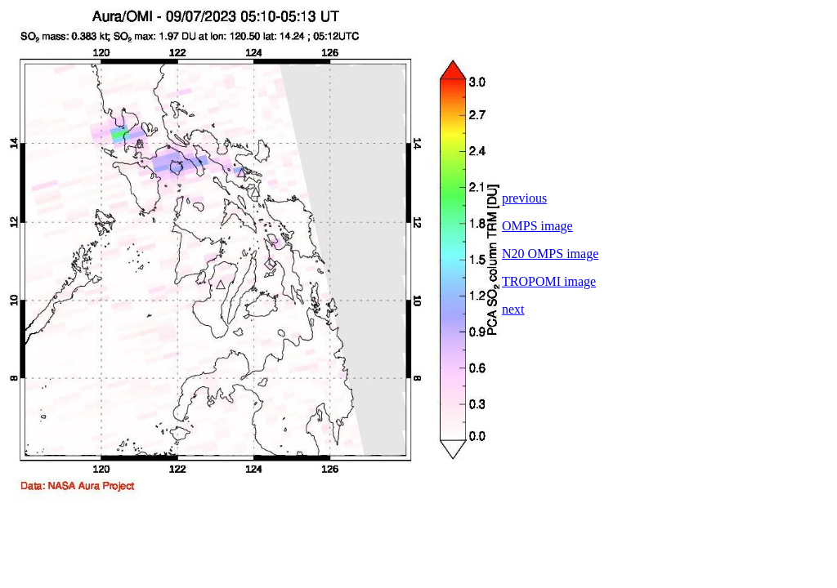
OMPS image (537, 226)
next (513, 309)
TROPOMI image (549, 281)
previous (524, 198)
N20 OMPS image (550, 254)
